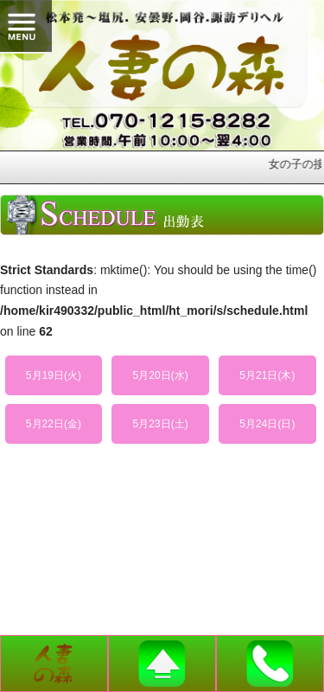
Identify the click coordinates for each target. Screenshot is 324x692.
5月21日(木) (267, 375)
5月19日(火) (53, 375)
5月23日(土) (160, 424)
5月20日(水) (160, 375)
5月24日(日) (267, 424)
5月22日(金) (53, 424)
